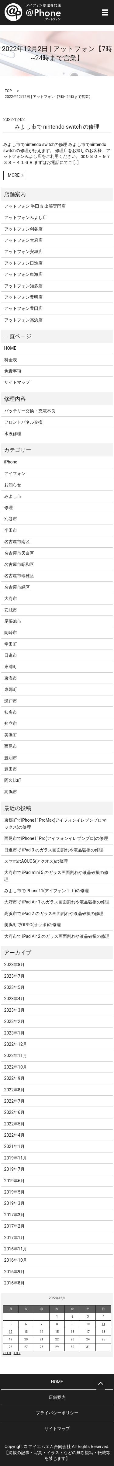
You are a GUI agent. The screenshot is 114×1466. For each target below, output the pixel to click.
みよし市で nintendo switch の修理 (57, 126)
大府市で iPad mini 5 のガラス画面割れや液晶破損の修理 (56, 876)
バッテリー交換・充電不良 (29, 410)
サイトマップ (17, 382)
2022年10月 (15, 1067)
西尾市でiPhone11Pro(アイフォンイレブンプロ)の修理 (56, 838)
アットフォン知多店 (23, 285)
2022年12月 (15, 1044)
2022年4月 (14, 1135)
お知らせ (12, 484)
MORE (13, 175)
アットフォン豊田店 (23, 308)
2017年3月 (14, 1214)
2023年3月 (14, 1010)
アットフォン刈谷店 (23, 229)
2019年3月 (14, 1203)
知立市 (10, 723)
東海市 (10, 678)
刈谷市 (10, 518)
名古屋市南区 (17, 541)
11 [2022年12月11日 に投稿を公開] (103, 1324)
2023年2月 (14, 1021)
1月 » (17, 1353)
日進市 (10, 655)
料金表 (10, 359)
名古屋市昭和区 (19, 564)
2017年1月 (14, 1237)
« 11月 (7, 1353)
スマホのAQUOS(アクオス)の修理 (36, 861)
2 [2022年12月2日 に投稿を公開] (73, 1316)
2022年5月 (14, 1123)
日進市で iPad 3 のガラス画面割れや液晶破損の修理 (53, 849)
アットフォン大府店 (23, 240)
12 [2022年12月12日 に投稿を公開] (10, 1331)
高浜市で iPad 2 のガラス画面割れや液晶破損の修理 (53, 913)
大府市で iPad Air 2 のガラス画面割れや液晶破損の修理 (57, 936)
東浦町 (10, 666)
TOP (8, 91)
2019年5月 (14, 1192)
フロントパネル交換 (23, 422)
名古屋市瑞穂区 (19, 575)
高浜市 (10, 791)
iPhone (10, 461)
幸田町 (10, 644)
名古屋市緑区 (17, 587)
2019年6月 (14, 1180)
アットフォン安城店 (23, 251)
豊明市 (10, 757)
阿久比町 (12, 780)
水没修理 (12, 433)
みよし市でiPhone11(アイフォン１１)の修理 (46, 890)
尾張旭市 (12, 621)
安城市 (10, 610)
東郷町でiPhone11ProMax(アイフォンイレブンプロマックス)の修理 (55, 823)
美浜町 (10, 735)
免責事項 (12, 371)
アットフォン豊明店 (23, 297)
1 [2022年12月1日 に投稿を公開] (57, 1316)
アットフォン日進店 (23, 263)
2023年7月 (14, 976)
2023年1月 (14, 1033)
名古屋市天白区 (19, 553)
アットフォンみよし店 (25, 217)
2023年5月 (14, 987)
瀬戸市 (10, 700)
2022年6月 (14, 1112)
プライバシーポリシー (57, 1412)
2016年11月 (15, 1248)
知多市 (10, 712)
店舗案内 (57, 1397)
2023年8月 (14, 964)
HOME (10, 348)
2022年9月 (14, 1078)
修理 (8, 507)
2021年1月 (14, 1146)
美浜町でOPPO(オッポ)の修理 (32, 924)
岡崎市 (10, 632)
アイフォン (15, 473)
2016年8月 (14, 1283)
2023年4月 (14, 998)
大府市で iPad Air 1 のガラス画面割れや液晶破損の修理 (57, 901)
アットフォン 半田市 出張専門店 (35, 206)
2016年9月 (14, 1271)
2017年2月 (14, 1226)
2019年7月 (14, 1169)
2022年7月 (14, 1101)
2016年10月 (15, 1260)
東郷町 (10, 689)
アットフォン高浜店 (23, 319)
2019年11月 (15, 1158)
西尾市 (10, 746)
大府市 (10, 598)
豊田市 (10, 769)
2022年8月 (14, 1089)
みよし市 (12, 496)
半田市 (10, 530)
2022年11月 (15, 1055)
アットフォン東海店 (23, 274)
